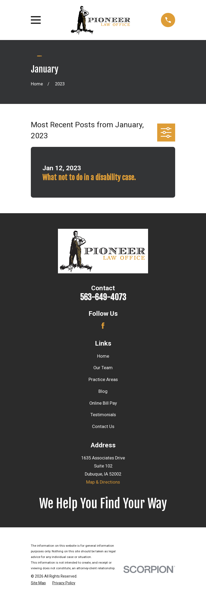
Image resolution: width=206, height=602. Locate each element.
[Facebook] (103, 325)
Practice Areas (103, 379)
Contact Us (103, 426)
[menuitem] (38, 583)
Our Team (103, 367)
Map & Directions (103, 482)
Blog (103, 391)
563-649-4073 (103, 297)
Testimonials (103, 414)
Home (103, 356)
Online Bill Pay (103, 403)
